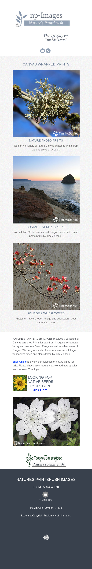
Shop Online (20, 361)
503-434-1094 (51, 487)
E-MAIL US (45, 500)
